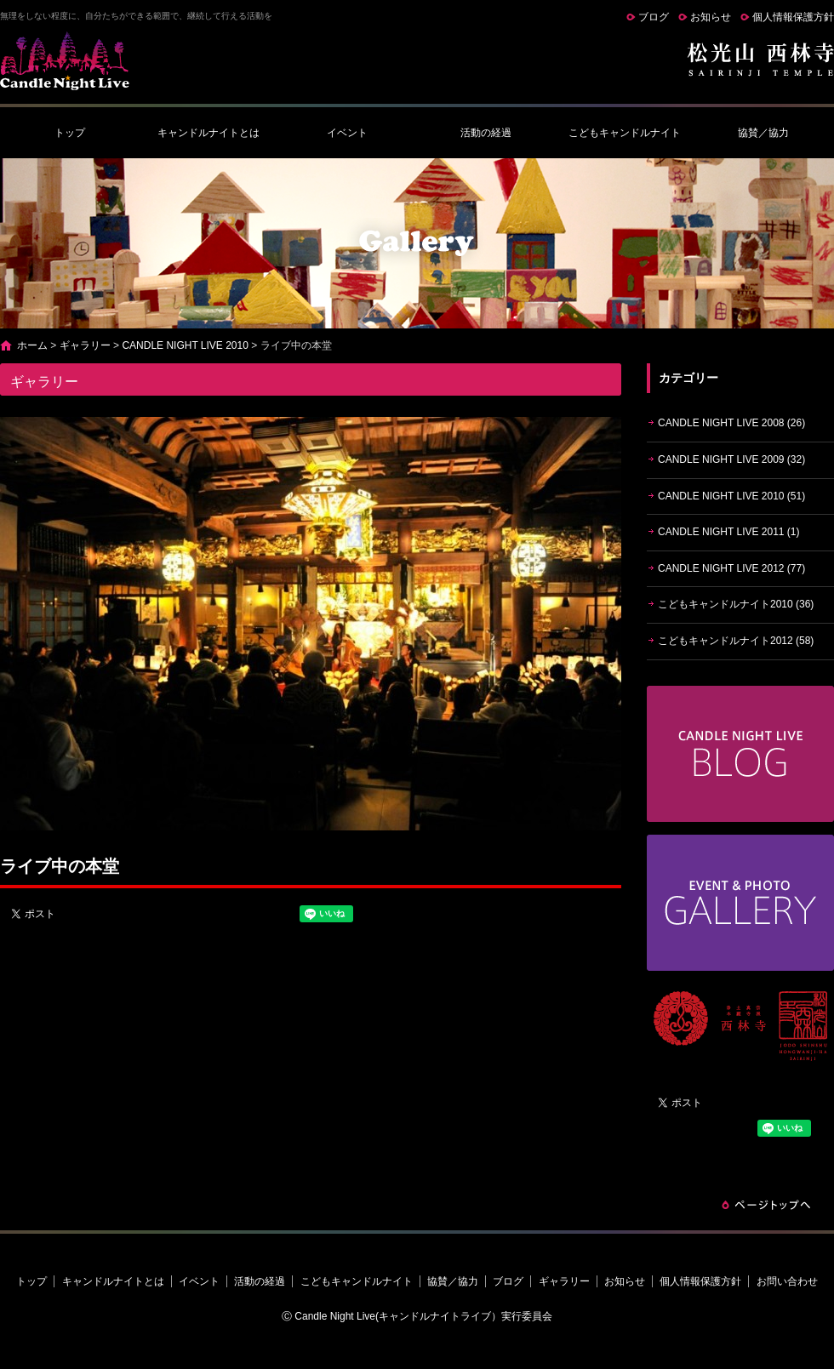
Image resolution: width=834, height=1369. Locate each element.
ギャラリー (85, 345)
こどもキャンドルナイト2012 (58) (736, 641)
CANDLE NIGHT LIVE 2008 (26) (731, 423)
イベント (347, 133)
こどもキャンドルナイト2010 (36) (736, 604)
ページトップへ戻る (766, 1205)
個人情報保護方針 (793, 17)
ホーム (32, 345)
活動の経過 (485, 133)
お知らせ (710, 17)
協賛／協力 (763, 133)
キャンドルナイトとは (208, 133)
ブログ (653, 17)
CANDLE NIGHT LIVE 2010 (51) (731, 496)
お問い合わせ (787, 1281)
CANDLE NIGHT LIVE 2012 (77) (731, 568)
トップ (69, 133)
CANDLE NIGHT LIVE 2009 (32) (731, 459)
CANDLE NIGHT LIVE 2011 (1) (729, 532)
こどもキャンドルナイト (624, 133)
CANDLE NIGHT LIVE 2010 (185, 345)
